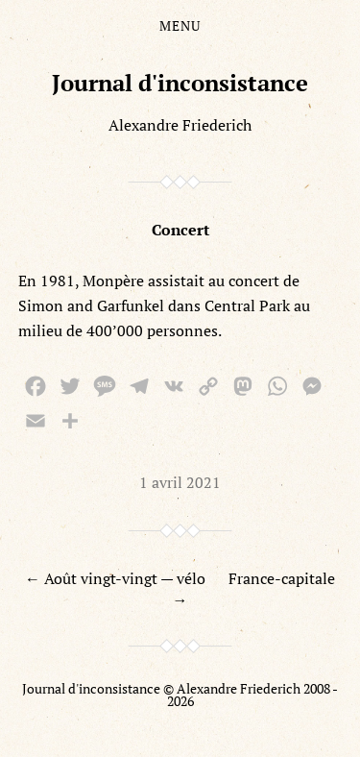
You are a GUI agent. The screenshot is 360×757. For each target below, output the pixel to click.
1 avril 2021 (180, 482)
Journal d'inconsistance (180, 82)
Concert (180, 229)
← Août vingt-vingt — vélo (115, 578)
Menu (180, 26)
